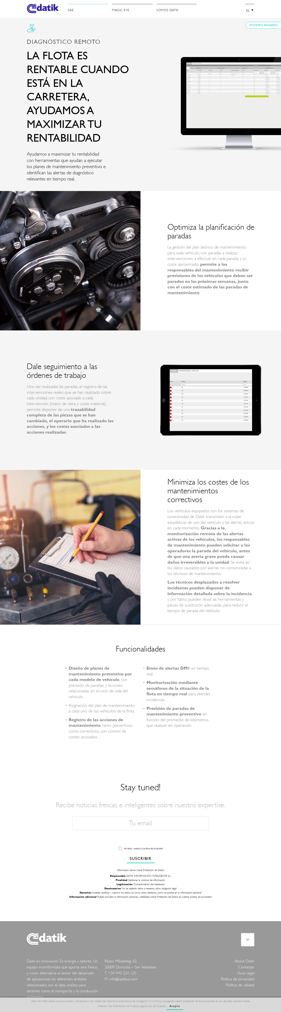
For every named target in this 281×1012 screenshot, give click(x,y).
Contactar (246, 967)
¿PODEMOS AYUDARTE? (263, 25)
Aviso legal (245, 973)
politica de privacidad (201, 896)
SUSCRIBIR (140, 858)
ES (247, 10)
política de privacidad (153, 848)
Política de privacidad (237, 979)
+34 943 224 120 (122, 973)
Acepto (174, 1006)
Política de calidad (240, 985)
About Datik (244, 961)
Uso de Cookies (156, 1006)
